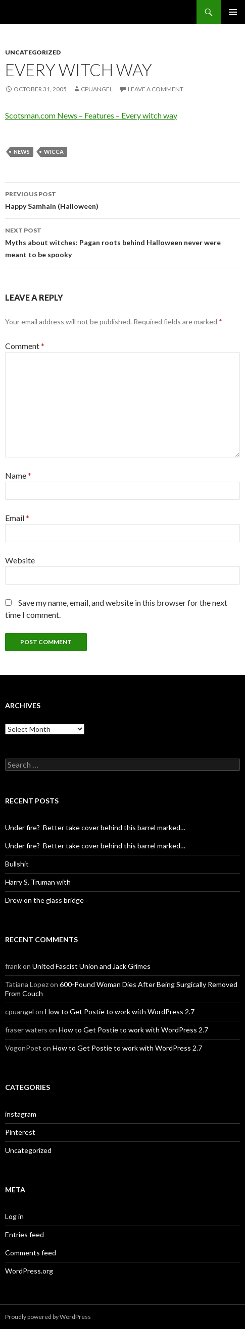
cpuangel (97, 89)
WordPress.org (29, 1270)
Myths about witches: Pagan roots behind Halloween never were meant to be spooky (122, 241)
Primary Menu (233, 12)
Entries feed (24, 1234)
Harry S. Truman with (38, 882)
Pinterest (20, 1132)
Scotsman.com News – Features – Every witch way (91, 115)
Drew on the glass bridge (44, 900)
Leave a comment (155, 89)
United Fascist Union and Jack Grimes (91, 966)
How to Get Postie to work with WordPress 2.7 (119, 1011)
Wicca (54, 151)
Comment (24, 346)
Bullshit (17, 863)
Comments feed (30, 1252)
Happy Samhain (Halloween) (122, 199)
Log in (14, 1216)
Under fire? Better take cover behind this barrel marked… (95, 827)
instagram (20, 1114)
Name (18, 475)
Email (17, 518)
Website (20, 560)
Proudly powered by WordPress (48, 1316)
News (22, 151)
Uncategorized (33, 52)
